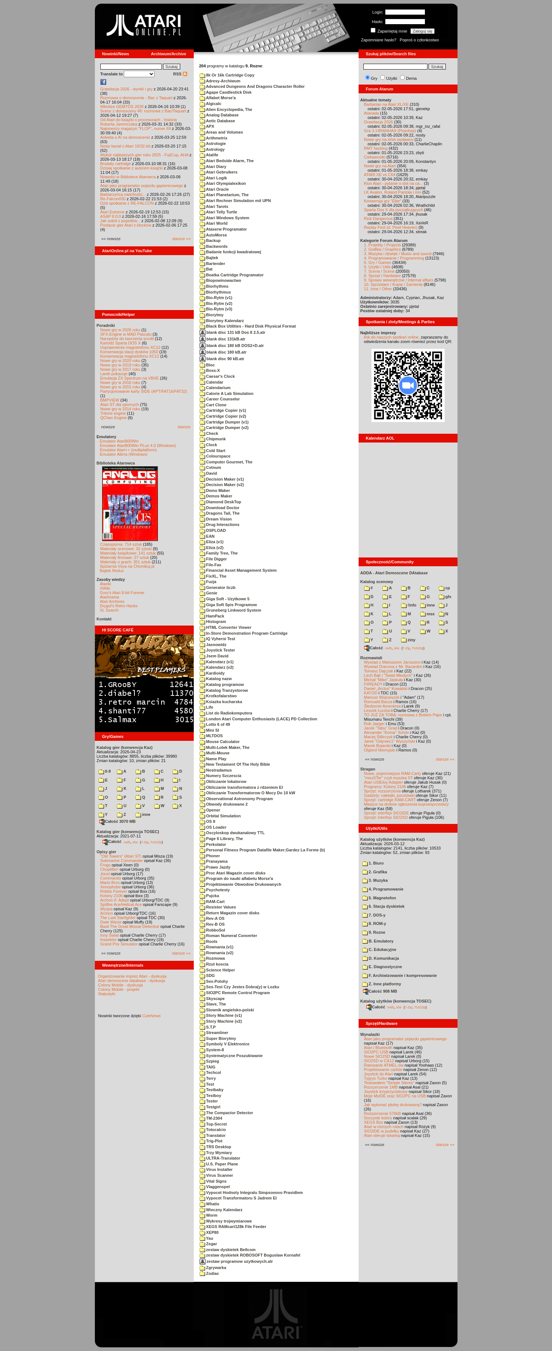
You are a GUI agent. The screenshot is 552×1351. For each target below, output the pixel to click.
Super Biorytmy (218, 1038)
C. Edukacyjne (379, 949)
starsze (184, 427)
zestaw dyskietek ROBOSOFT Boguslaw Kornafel (250, 1255)
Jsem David (214, 656)
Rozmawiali (371, 658)
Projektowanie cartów (383, 1069)
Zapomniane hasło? (379, 40)
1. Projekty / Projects (382, 245)
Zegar (208, 1244)
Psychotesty (215, 890)
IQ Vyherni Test (218, 639)
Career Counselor (220, 399)
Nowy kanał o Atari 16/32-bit (125, 146)
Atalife (209, 155)
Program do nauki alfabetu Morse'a (236, 878)
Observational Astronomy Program (236, 798)
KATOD (371, 693)
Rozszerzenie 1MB (381, 1087)
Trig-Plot (211, 1141)
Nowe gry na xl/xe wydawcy (389, 139)
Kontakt (104, 619)
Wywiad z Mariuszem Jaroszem (392, 662)
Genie (209, 593)
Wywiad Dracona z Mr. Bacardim (393, 666)
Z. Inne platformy (381, 984)
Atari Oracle (214, 189)
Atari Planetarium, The (224, 195)
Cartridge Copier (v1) (223, 410)
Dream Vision (216, 519)
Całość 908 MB (380, 991)
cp (444, 588)
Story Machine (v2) (221, 1021)
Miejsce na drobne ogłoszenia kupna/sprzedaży (406, 804)
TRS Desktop (215, 1147)
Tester (209, 1101)
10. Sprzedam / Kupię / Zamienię (393, 284)
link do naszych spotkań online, (392, 337)
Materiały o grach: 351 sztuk (125, 562)
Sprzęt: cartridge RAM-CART (390, 800)
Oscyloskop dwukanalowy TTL (232, 833)
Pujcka (209, 895)
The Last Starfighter (118, 917)
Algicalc (211, 103)
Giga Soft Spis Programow (228, 604)
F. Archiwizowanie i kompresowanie (399, 975)
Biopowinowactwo (220, 280)
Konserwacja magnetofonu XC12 (129, 356)
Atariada (371, 113)
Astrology (212, 149)
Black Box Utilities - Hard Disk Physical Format (248, 326)
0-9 (105, 771)
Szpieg (209, 1061)
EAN (207, 536)
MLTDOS (211, 736)
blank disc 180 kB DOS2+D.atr (232, 345)
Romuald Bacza (378, 701)
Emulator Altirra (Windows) (124, 454)
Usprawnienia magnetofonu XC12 (130, 347)
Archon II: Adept (115, 900)
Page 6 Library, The (221, 838)
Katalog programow (222, 684)
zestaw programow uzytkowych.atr (236, 1261)
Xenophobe (110, 887)
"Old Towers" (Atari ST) (121, 856)
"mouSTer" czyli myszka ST (388, 778)
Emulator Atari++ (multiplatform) (128, 450)
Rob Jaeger (374, 723)
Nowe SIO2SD (377, 1056)
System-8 (212, 1050)
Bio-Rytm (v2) (216, 303)
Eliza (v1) (212, 542)
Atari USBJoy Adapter (383, 782)
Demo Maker (215, 490)
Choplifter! (109, 869)
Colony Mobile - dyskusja (120, 985)
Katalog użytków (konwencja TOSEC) (395, 1001)
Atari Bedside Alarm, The (227, 160)
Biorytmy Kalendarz (222, 320)
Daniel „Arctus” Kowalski (386, 688)
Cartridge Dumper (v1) (224, 422)
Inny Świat (109, 935)
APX (207, 126)
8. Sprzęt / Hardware (382, 275)
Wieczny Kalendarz (221, 1210)
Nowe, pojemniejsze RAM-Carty (392, 773)
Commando (110, 878)
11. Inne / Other (378, 289)
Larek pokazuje (114, 374)
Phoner (210, 856)
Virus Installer (216, 1169)
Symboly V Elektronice (225, 1044)
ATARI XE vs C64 (380, 174)
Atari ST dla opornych (119, 404)
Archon (106, 913)
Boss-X (210, 370)
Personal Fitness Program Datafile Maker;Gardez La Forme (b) (262, 850)
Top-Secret (213, 1124)
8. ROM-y (374, 923)
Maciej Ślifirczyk (378, 737)
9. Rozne (373, 932)
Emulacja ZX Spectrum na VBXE (129, 378)
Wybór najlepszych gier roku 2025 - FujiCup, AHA (144, 155)
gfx (445, 596)
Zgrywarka (213, 1267)
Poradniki (106, 325)
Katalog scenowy (376, 581)
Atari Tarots (214, 206)
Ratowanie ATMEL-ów (384, 1065)
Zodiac (209, 1273)
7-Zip (145, 842)
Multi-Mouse (215, 753)
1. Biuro (373, 863)
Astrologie (213, 143)
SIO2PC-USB (376, 1052)
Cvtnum (210, 467)
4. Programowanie (383, 889)
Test (207, 1084)
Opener (210, 810)
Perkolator (213, 844)
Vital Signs (213, 1181)
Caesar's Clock (217, 376)
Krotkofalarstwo (218, 696)
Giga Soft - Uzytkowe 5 (225, 599)
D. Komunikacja (380, 958)
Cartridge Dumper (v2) (224, 427)
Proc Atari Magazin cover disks (233, 873)
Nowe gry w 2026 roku (120, 330)
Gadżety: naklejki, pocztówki (389, 795)
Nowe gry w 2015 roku (120, 387)
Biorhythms (214, 286)
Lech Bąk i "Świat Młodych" (388, 675)
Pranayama (214, 861)
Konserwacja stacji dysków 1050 (129, 352)
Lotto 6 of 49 (215, 724)
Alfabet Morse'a (218, 98)
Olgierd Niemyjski (380, 750)
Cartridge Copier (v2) (223, 416)
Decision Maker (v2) (222, 484)
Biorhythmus (215, 292)
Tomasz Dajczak (378, 671)
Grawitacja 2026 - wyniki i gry (126, 89)
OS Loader (213, 827)
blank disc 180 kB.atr (223, 352)
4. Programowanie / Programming (394, 258)
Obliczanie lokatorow (223, 781)
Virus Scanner (216, 1175)
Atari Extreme (112, 212)
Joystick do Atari (378, 1074)
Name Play (213, 759)
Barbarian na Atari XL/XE (386, 104)
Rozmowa (212, 958)
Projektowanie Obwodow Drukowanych (240, 884)
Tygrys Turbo (376, 1078)
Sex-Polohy (214, 981)
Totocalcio (213, 1129)
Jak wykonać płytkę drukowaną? (393, 1104)
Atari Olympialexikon (223, 183)
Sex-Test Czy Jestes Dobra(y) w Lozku (239, 987)
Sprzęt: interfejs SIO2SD (386, 817)
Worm (209, 1215)
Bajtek (209, 257)
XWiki (105, 588)
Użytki (391, 78)
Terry (208, 1078)
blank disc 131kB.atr (222, 339)
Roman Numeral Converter (228, 935)
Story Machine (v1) (221, 1015)
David (208, 473)
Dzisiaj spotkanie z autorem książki (131, 168)
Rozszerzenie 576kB (382, 1113)
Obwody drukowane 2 (224, 804)
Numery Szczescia (220, 775)
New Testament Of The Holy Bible (235, 764)
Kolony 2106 (111, 895)
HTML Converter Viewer (226, 627)
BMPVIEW (109, 400)
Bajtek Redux (112, 570)
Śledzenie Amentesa (382, 706)
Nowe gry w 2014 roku (120, 409)
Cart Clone (213, 405)
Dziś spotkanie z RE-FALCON (127, 203)
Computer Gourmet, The (226, 462)
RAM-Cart (212, 901)
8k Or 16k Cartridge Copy (227, 75)
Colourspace (215, 456)
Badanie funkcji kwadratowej (230, 252)
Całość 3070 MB (117, 821)
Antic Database (217, 121)
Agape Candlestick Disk (226, 92)
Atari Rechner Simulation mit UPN (235, 200)
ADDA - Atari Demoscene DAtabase (394, 573)
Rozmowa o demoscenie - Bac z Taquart (136, 98)
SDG (207, 975)
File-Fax (211, 565)
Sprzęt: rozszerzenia (382, 791)
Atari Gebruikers (219, 172)
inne (143, 814)
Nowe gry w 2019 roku (120, 365)
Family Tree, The (219, 553)
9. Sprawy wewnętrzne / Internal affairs (398, 280)
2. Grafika (374, 872)
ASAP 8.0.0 (110, 216)
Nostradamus (216, 770)
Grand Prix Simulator (119, 944)
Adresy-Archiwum (220, 81)
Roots (209, 941)
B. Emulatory (378, 941)
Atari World (214, 223)
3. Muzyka (375, 880)
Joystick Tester (217, 650)
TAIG (208, 1067)
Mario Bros (110, 882)
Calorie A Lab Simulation (226, 393)
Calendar (211, 382)
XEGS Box (374, 1122)
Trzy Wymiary (216, 1152)
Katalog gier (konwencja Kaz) (125, 747)
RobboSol (212, 930)
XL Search (109, 610)
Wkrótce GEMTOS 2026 (122, 106)
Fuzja (208, 581)
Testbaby (212, 1089)
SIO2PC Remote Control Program (235, 992)
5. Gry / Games (378, 262)
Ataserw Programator (223, 229)
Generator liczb (218, 587)
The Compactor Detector (226, 1113)
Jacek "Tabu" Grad (380, 728)
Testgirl (210, 1107)
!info (408, 605)
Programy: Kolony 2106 (385, 786)
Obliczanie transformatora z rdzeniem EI (241, 787)
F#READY (373, 684)
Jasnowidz (213, 644)
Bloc (207, 365)
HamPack (212, 616)
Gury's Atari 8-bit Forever (122, 592)
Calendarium (215, 387)
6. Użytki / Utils (377, 267)
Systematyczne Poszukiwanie (231, 1055)
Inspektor (108, 939)
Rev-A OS (212, 918)
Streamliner (214, 1032)
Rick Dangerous (378, 218)
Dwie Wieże (111, 922)
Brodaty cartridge (115, 163)
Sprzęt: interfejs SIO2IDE (386, 813)
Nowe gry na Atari (380, 166)
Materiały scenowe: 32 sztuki (126, 548)
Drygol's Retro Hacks (119, 606)
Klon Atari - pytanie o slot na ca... (393, 183)
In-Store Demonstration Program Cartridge (244, 633)
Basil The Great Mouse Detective (129, 926)
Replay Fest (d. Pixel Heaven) (391, 227)
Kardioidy (212, 673)
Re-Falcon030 (113, 199)
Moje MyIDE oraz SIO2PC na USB (395, 1096)
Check (209, 433)
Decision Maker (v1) (222, 479)
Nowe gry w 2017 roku (120, 369)
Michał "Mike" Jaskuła (383, 680)
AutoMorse (213, 235)
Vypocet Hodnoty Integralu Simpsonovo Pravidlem (251, 1192)
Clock (208, 445)
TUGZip (156, 842)
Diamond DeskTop (220, 502)
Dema (411, 78)
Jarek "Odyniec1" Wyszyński (389, 741)
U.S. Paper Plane (219, 1164)
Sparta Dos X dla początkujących (393, 210)
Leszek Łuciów (377, 710)
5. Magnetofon (379, 898)
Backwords (214, 246)
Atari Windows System (224, 218)
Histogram (213, 621)
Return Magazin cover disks (230, 913)
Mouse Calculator (220, 741)
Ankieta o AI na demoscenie (125, 137)
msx (427, 614)
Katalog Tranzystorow (224, 690)
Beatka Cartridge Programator (232, 275)
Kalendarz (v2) (217, 667)
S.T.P (208, 1027)
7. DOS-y (374, 915)
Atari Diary (213, 166)
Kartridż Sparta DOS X (120, 343)
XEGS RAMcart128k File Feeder (233, 1226)
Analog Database (219, 115)
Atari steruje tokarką (382, 1135)
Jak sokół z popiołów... (120, 221)
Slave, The (213, 1004)
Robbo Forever (113, 891)
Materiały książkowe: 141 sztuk (128, 553)
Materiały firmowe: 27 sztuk (124, 557)
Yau (206, 1238)
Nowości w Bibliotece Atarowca (128, 177)
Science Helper (217, 970)
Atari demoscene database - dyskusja (131, 980)
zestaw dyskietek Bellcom (228, 1249)
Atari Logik (213, 178)
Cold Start (213, 450)
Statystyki (106, 994)
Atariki (105, 584)
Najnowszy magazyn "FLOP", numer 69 (135, 128)
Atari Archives (112, 601)
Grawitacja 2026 (378, 122)
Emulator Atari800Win (119, 441)
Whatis (209, 1204)
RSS (180, 74)
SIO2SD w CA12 (379, 1061)
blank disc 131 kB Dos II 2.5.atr (233, 332)
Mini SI (209, 730)
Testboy (210, 1095)
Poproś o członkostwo (419, 40)
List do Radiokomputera (226, 713)
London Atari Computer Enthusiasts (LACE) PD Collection (258, 719)
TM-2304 (211, 1118)
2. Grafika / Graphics (382, 249)
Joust (105, 874)
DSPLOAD (213, 530)
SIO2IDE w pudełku (381, 1131)
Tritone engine (113, 413)
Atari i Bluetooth (378, 1047)
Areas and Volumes (221, 132)
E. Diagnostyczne (382, 966)
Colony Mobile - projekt (119, 989)
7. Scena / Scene (379, 271)
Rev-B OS (212, 924)
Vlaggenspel (215, 1186)
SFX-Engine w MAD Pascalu (126, 334)
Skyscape (212, 998)
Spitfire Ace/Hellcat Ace (121, 904)
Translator (213, 1135)
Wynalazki (370, 1034)
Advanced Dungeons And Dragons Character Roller (252, 86)
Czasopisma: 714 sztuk (121, 544)
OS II (207, 821)
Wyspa (106, 909)
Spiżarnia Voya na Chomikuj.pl (127, 566)
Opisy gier (106, 852)
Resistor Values (218, 907)
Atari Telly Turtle (218, 212)
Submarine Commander (121, 860)
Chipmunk (213, 439)
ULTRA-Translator (220, 1158)
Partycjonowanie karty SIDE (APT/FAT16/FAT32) (143, 391)
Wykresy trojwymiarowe (226, 1221)
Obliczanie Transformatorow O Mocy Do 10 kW (247, 793)
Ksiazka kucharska (221, 701)
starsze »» (181, 238)
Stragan (367, 769)
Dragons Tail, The (220, 513)
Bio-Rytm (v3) (216, 309)
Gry (374, 78)
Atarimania (109, 597)
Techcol (210, 1072)
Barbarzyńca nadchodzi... (123, 194)
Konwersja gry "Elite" (382, 201)
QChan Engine (113, 417)
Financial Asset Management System (238, 570)
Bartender (212, 263)
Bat (206, 269)
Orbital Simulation (220, 816)
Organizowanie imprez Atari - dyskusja (132, 976)
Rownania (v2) (217, 953)
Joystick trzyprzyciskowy (386, 1091)
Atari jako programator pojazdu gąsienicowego (141, 185)
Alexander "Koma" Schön (386, 732)
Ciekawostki (375, 157)
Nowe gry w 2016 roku (120, 382)
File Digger (213, 559)
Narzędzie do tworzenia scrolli (127, 338)
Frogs (105, 865)
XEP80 (209, 1232)
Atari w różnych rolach (384, 1126)
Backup (210, 240)
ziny (408, 640)
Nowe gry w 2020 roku (120, 360)
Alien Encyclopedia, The (226, 109)
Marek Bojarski (377, 745)
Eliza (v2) (212, 547)
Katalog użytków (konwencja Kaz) (392, 839)
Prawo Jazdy (215, 867)
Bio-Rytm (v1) (216, 297)
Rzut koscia (214, 964)
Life (207, 707)
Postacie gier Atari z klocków (125, 225)
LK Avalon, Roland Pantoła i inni (392, 192)
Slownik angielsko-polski (227, 1010)
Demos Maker (216, 496)
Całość (112, 841)
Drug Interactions (220, 524)
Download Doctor (220, 507)
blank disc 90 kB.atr (222, 359)
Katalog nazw (216, 678)
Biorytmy (212, 315)
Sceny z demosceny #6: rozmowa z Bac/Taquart (143, 111)
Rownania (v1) (217, 947)
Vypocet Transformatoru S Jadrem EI (238, 1198)
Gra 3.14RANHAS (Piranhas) (390, 130)
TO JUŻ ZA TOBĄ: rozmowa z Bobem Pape (403, 715)
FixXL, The (213, 576)
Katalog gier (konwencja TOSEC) (128, 831)
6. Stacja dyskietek (383, 906)
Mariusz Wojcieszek (382, 697)
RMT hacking (376, 148)
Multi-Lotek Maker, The (225, 747)
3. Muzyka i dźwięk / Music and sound (398, 253)
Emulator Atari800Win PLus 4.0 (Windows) (138, 445)
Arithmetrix (213, 138)
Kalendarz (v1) (217, 662)
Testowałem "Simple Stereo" (389, 1083)
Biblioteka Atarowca (116, 463)
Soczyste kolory (378, 1118)
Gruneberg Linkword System (230, 610)
